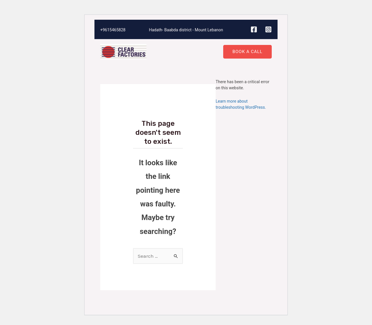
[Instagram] (268, 29)
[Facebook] (254, 29)
